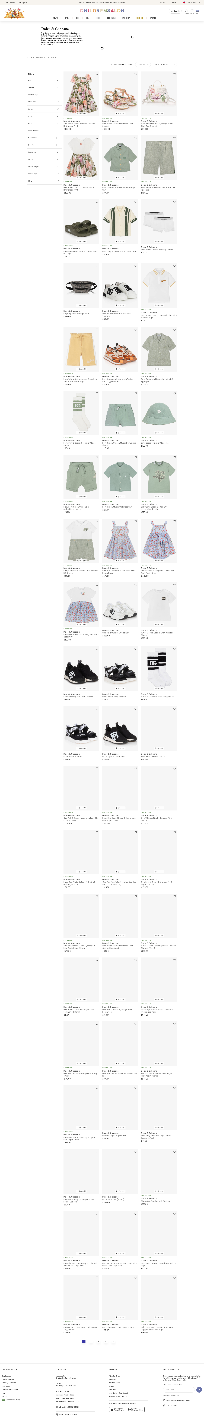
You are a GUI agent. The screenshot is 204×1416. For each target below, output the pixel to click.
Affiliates (112, 1374)
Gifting (4, 1381)
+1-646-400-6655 (67, 1383)
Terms (86, 1408)
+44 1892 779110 (73, 1386)
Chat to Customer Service (66, 1362)
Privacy (101, 1408)
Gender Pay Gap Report (118, 1378)
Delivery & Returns (9, 1368)
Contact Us (6, 1361)
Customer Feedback (10, 1374)
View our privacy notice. (171, 1380)
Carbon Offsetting (11, 1385)
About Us (112, 1364)
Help (3, 1378)
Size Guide (6, 1371)
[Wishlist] (191, 11)
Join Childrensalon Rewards (176, 1385)
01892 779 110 (63, 1376)
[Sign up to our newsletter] (199, 1374)
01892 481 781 (73, 1392)
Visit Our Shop (114, 1361)
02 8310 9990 (69, 1380)
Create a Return (8, 1364)
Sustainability (114, 1368)
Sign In (23, 3)
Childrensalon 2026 (51, 1408)
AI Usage (117, 1408)
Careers (112, 1371)
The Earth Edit (170, 1390)
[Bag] (197, 11)
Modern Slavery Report (118, 1381)
